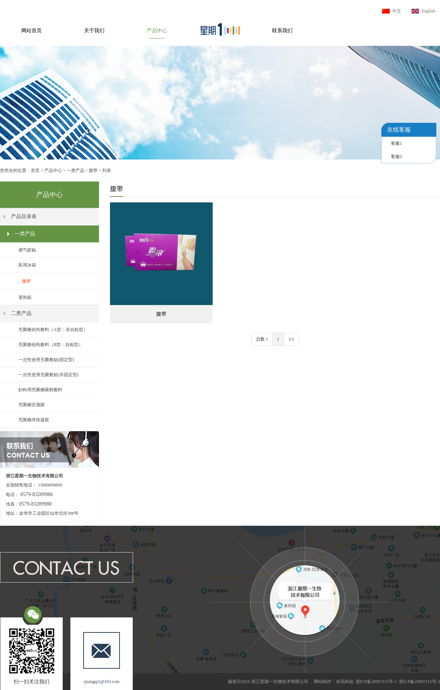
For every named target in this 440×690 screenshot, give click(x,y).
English (428, 11)
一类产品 (75, 170)
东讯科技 (344, 681)
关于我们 (94, 30)
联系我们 (282, 30)
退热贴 (25, 297)
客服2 (396, 156)
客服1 (396, 143)
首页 (35, 170)
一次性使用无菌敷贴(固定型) (46, 359)
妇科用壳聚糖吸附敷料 (40, 389)
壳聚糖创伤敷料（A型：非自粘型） (53, 329)
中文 (396, 11)
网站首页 (31, 30)
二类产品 (21, 313)
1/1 (291, 339)
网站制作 (322, 681)
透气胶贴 (27, 250)
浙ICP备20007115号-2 (419, 681)
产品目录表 (24, 216)
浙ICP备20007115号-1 (376, 681)
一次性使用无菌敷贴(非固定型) (48, 374)
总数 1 (262, 339)
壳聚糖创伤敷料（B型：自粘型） (50, 344)
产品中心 (157, 30)
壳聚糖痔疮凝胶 (33, 419)
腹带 (93, 170)
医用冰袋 (27, 265)
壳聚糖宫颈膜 (31, 404)
